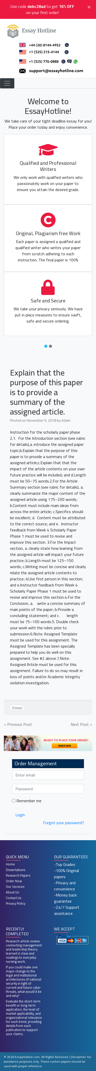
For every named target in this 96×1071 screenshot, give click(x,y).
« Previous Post (18, 724)
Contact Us (13, 898)
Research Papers (18, 875)
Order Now (14, 881)
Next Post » (81, 724)
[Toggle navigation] (7, 83)
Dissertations (15, 870)
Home (10, 864)
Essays (17, 708)
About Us (12, 892)
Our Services (15, 886)
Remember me (26, 801)
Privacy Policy (15, 903)
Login (20, 815)
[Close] (89, 6)
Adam (65, 420)
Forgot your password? (63, 822)
